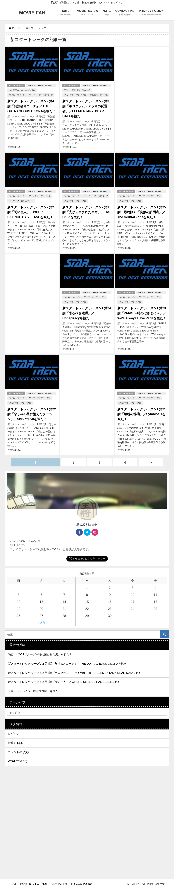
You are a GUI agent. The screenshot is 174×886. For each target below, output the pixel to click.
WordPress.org (17, 758)
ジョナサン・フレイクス (75, 95)
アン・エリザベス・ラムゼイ (77, 90)
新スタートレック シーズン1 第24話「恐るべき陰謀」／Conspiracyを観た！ (86, 311)
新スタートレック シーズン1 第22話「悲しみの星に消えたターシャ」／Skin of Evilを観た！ (31, 411)
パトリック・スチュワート (21, 200)
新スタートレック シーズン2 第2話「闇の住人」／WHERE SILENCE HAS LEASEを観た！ (30, 211)
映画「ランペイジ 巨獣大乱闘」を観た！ (34, 688)
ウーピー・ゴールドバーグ (41, 95)
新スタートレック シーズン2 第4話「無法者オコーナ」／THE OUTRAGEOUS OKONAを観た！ (31, 105)
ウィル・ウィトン (17, 95)
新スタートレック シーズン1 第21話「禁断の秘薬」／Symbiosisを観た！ (141, 411)
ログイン (13, 730)
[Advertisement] (142, 79)
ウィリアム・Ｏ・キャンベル (22, 90)
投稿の (15, 739)
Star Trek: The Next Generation (41, 85)
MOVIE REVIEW (16, 85)
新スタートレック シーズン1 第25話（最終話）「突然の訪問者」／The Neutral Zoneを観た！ (141, 211)
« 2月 (41, 619)
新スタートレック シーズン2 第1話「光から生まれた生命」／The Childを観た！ (85, 211)
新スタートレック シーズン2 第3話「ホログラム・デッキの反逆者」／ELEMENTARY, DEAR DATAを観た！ (76, 669)
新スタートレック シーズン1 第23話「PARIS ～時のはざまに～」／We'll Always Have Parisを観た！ (141, 311)
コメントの (18, 749)
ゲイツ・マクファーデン (150, 195)
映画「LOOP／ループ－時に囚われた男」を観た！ (40, 651)
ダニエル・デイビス (99, 95)
